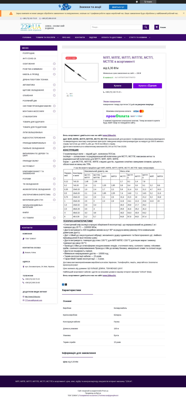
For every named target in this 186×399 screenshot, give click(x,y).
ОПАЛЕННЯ (28, 95)
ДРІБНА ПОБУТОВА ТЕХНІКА (35, 80)
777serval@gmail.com (33, 300)
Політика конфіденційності (108, 395)
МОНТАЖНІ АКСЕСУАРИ (33, 111)
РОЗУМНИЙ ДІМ (30, 101)
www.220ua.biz (109, 135)
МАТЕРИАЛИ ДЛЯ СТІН (33, 200)
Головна (26, 37)
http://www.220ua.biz (32, 297)
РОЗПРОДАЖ (28, 53)
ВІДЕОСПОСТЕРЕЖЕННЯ (34, 138)
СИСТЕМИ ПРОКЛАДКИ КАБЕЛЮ (37, 106)
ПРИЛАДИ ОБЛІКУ (30, 161)
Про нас (66, 37)
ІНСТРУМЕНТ (29, 166)
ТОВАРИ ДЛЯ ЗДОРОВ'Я (33, 122)
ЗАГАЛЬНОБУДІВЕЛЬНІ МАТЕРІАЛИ (32, 206)
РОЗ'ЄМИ (27, 179)
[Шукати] (146, 27)
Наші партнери (48, 44)
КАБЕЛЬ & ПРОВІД (31, 74)
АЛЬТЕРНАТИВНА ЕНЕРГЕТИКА (36, 195)
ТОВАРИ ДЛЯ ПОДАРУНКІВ (35, 127)
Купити (117, 86)
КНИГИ (26, 212)
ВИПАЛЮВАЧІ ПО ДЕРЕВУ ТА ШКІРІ (35, 154)
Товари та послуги (45, 37)
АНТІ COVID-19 (29, 58)
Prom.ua (105, 391)
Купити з (147, 86)
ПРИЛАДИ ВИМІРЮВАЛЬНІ (34, 143)
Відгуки (93, 37)
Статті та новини (138, 37)
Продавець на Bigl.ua (93, 393)
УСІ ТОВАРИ (28, 218)
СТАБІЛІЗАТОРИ (30, 117)
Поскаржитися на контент (88, 395)
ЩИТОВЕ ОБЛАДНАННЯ (33, 90)
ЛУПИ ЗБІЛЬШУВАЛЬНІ (32, 132)
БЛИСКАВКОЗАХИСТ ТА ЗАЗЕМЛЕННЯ (33, 172)
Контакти (80, 37)
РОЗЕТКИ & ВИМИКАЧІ (32, 69)
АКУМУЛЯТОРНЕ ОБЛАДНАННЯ (37, 189)
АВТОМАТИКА (29, 85)
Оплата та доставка (111, 37)
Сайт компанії (29, 44)
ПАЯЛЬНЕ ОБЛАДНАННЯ (33, 148)
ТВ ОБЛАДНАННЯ (30, 184)
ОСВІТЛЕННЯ (29, 64)
